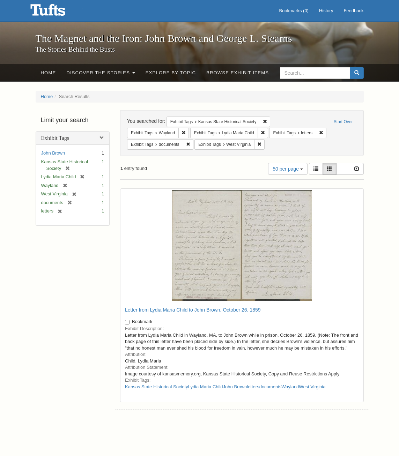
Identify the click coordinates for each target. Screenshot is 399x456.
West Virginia (312, 386)
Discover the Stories (100, 72)
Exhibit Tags (55, 138)
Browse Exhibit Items (237, 72)
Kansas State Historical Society (156, 386)
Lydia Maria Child (205, 386)
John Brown (53, 153)
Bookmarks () (294, 10)
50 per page (288, 169)
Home (48, 72)
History (326, 10)
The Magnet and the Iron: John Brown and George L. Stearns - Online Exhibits (56, 12)
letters (253, 386)
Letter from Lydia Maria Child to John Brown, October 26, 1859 (193, 310)
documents (270, 386)
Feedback (353, 10)
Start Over (343, 121)
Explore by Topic (171, 72)
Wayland (290, 386)
